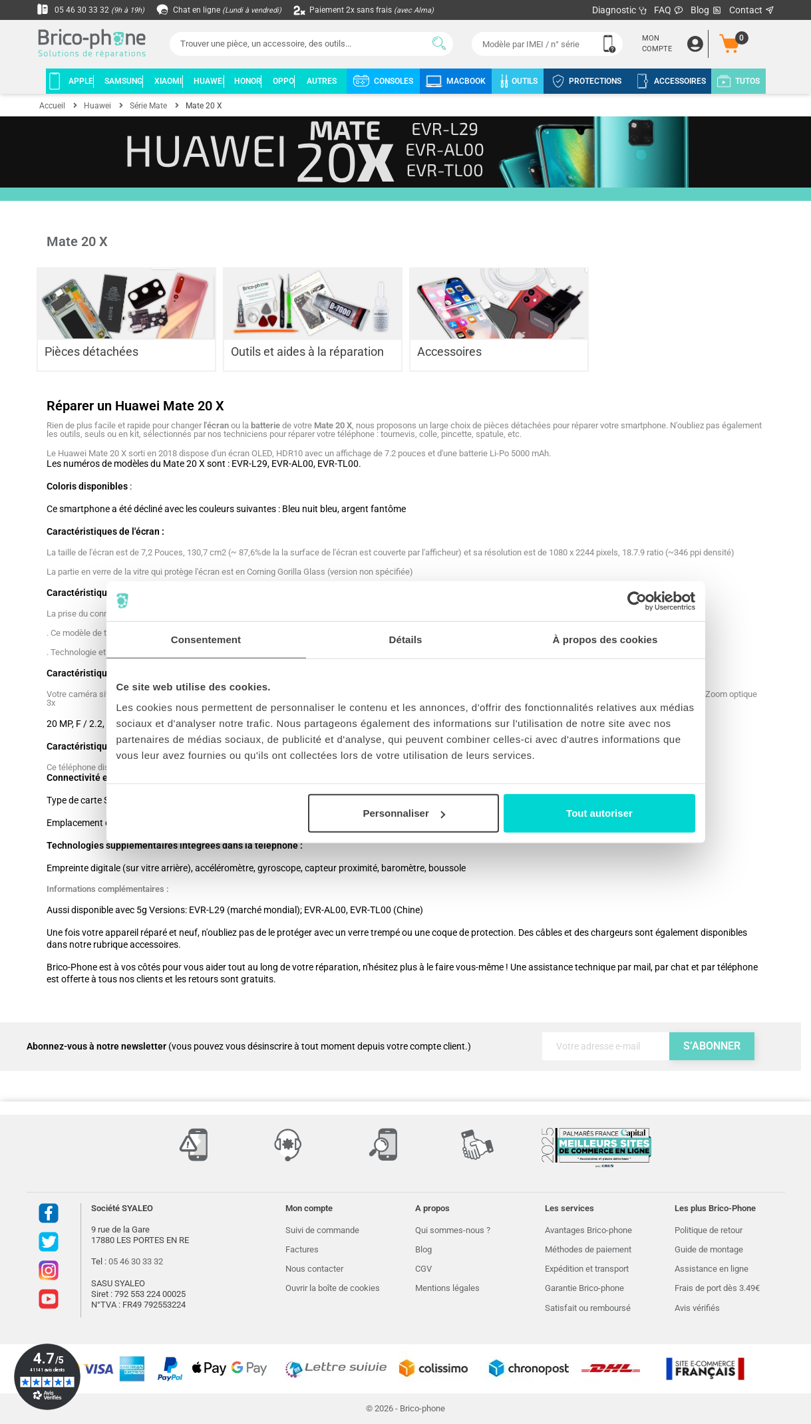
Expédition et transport (587, 1269)
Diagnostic (619, 10)
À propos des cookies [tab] (605, 638)
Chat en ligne (229, 10)
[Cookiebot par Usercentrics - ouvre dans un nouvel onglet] (637, 601)
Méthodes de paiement (588, 1249)
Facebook (49, 1213)
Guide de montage (709, 1249)
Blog (707, 10)
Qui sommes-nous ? (452, 1230)
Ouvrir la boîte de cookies (332, 1288)
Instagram (49, 1270)
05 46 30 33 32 (94, 10)
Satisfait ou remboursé (588, 1308)
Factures (302, 1249)
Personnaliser (404, 813)
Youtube (49, 1299)
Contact (752, 10)
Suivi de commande (322, 1230)
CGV (423, 1269)
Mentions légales (447, 1288)
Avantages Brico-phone (588, 1230)
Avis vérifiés (697, 1308)
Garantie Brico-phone (584, 1288)
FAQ (669, 10)
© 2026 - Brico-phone (405, 1408)
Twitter (49, 1242)
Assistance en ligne (711, 1269)
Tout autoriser (599, 813)
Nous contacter (314, 1269)
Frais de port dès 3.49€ (717, 1288)
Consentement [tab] (206, 638)
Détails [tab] (405, 638)
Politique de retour (708, 1230)
